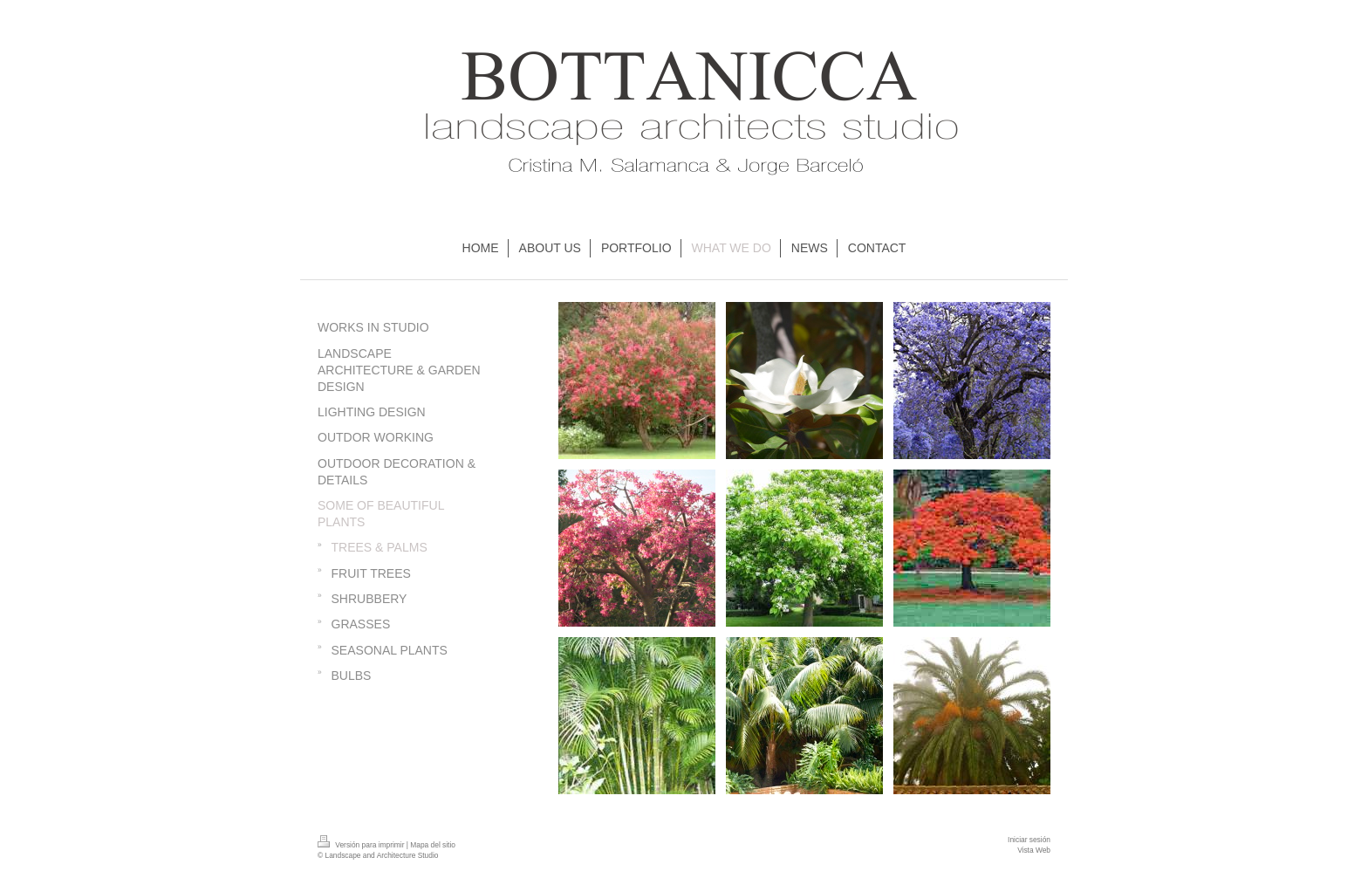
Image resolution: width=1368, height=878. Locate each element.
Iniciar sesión (1029, 839)
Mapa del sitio (432, 844)
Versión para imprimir (362, 844)
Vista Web (1033, 850)
